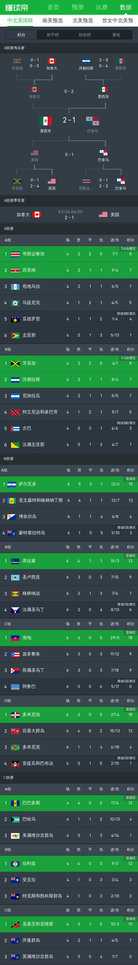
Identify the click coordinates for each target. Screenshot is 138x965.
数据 (126, 7)
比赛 (102, 7)
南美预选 (52, 20)
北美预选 (82, 20)
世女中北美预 (117, 20)
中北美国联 (20, 20)
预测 (78, 7)
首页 (53, 7)
